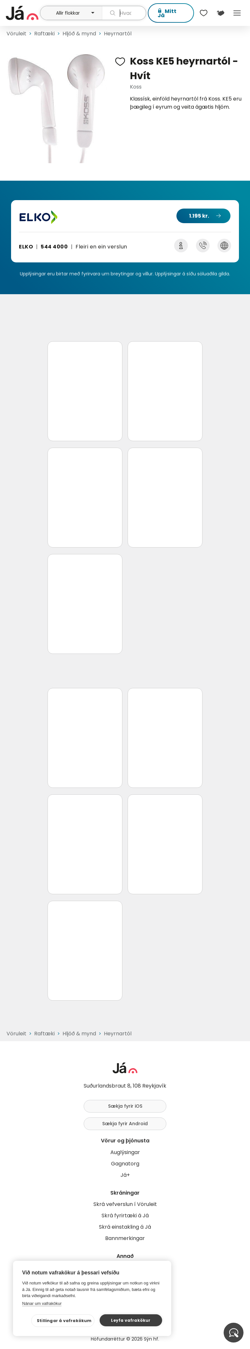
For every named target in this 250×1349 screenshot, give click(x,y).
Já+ (125, 1175)
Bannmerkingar (125, 1238)
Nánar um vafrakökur (42, 1303)
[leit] (124, 13)
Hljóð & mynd (79, 33)
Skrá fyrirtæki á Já (125, 1215)
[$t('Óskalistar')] (204, 13)
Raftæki (44, 33)
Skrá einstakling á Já (125, 1227)
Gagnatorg (125, 1163)
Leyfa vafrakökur (130, 1320)
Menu (237, 13)
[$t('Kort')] (220, 13)
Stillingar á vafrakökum (64, 1320)
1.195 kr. (199, 216)
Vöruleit (16, 33)
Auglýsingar (125, 1152)
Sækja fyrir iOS (125, 1106)
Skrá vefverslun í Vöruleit (125, 1204)
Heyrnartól (118, 33)
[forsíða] (22, 13)
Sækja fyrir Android (125, 1123)
